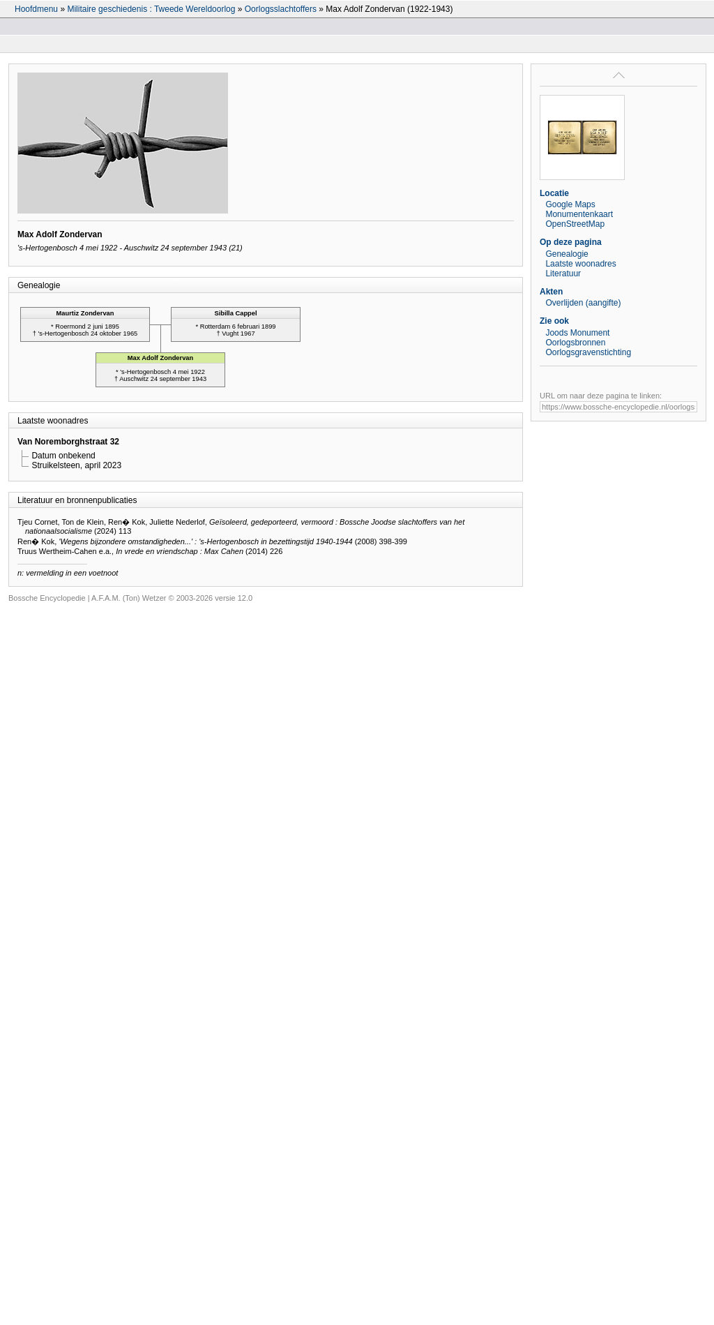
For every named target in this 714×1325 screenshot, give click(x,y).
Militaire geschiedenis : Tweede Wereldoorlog (151, 9)
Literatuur (563, 273)
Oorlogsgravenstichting (588, 352)
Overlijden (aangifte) (583, 303)
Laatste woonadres (580, 264)
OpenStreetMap (575, 224)
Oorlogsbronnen (575, 342)
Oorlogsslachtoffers (281, 9)
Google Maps (570, 204)
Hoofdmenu (36, 9)
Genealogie (566, 254)
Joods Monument (577, 333)
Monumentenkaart (579, 214)
